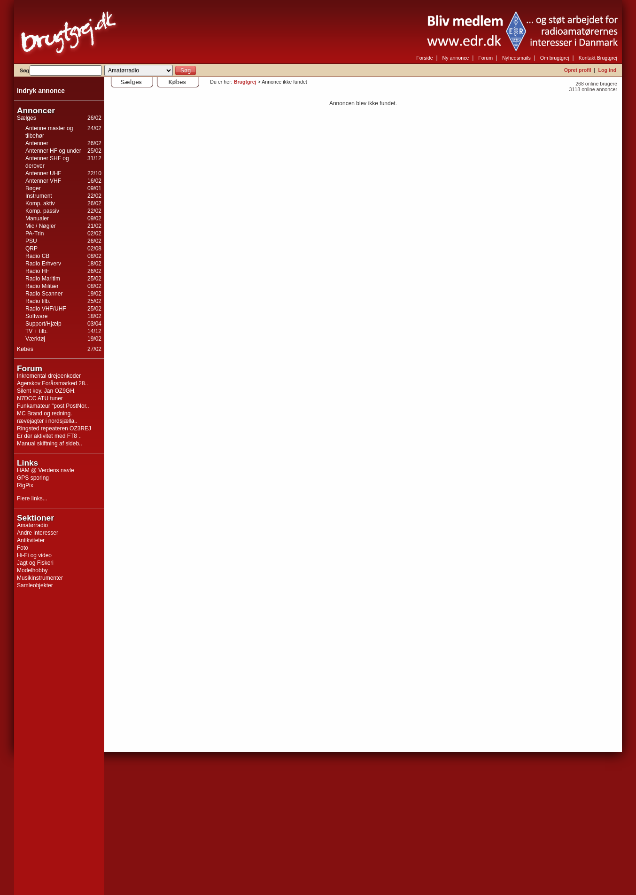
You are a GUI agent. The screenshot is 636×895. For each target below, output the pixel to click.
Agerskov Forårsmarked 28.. (52, 383)
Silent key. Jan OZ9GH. (46, 391)
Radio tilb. (37, 301)
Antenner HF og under (53, 151)
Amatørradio (32, 525)
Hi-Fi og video (34, 555)
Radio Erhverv (43, 263)
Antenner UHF (43, 173)
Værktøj (35, 338)
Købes (25, 349)
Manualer (37, 218)
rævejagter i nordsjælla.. (47, 421)
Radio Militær (42, 286)
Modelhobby (32, 570)
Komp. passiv (42, 211)
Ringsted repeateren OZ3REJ (54, 428)
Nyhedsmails (516, 58)
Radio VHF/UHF (45, 308)
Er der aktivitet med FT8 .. (49, 436)
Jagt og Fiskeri (35, 563)
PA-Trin (34, 233)
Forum (485, 58)
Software (36, 316)
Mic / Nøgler (40, 226)
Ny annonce (455, 58)
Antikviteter (31, 540)
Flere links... (32, 498)
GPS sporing (33, 478)
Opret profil (577, 70)
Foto (22, 548)
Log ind (607, 70)
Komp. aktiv (40, 203)
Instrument (38, 196)
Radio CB (37, 256)
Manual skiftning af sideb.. (49, 443)
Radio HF (37, 271)
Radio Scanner (43, 293)
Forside (424, 58)
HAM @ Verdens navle (45, 470)
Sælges (26, 118)
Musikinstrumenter (40, 578)
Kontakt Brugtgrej (598, 58)
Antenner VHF (43, 181)
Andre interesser (37, 532)
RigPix (25, 485)
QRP (31, 248)
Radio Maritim (42, 278)
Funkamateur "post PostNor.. (53, 406)
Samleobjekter (35, 585)
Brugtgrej (245, 82)
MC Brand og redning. (44, 413)
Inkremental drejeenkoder (49, 376)
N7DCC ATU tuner (40, 398)
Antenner (36, 143)
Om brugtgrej (554, 58)
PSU (31, 241)
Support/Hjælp (43, 323)
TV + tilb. (36, 331)
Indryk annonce (41, 90)
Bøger (33, 188)
